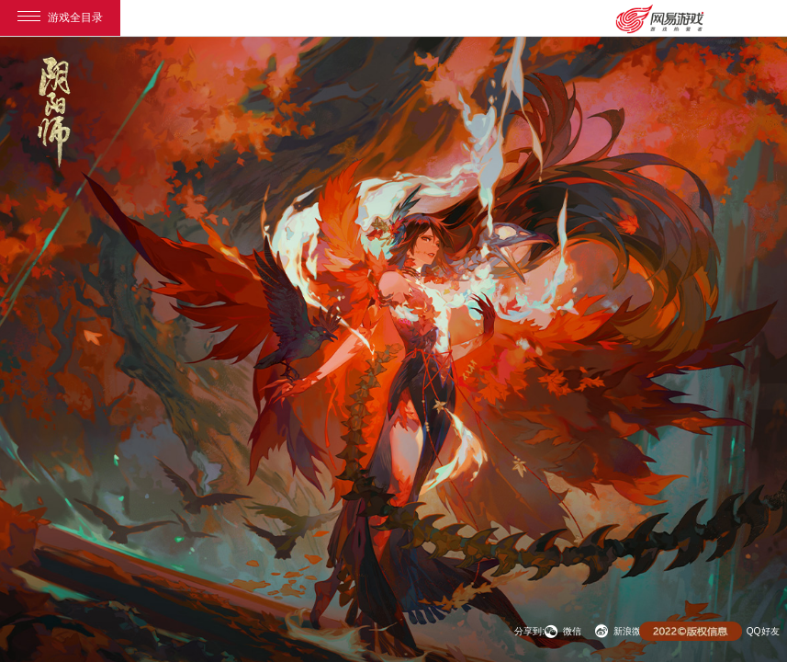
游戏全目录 (60, 17)
